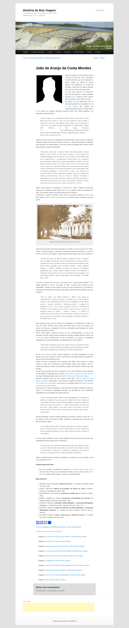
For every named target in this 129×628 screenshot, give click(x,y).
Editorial (25, 52)
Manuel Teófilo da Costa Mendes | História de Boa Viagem (64, 556)
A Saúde (89, 52)
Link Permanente (76, 527)
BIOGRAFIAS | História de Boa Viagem (58, 541)
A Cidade (49, 52)
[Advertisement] (58, 607)
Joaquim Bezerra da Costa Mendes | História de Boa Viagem (65, 546)
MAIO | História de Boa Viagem (55, 580)
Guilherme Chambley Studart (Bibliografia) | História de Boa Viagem (67, 565)
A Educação (67, 52)
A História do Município (37, 52)
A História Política (79, 52)
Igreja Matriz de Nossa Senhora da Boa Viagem (73, 376)
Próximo (103, 58)
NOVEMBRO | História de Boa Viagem (57, 560)
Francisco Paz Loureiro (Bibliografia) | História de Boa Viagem (65, 575)
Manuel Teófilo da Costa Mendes (56, 197)
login (48, 590)
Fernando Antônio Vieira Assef (82, 469)
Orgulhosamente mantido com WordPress (64, 621)
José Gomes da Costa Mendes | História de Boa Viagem (63, 570)
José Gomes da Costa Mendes (46, 383)
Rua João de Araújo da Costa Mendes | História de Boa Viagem (66, 536)
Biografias (46, 527)
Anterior (95, 58)
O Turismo (98, 52)
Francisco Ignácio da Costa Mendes (81, 373)
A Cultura (58, 52)
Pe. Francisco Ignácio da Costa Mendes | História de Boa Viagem (66, 551)
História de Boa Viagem (39, 10)
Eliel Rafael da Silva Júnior (52, 58)
